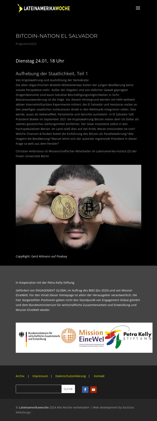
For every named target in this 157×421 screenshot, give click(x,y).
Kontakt (99, 376)
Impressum (40, 376)
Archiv (20, 376)
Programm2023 (26, 44)
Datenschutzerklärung (70, 376)
